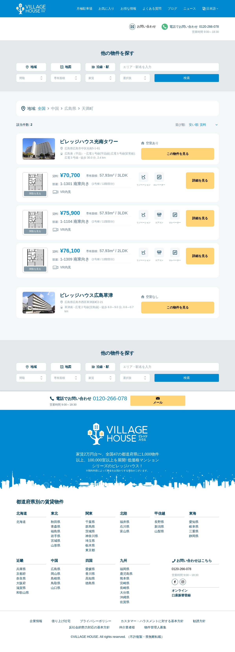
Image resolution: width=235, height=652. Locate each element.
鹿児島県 (126, 573)
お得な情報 (128, 8)
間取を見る (35, 193)
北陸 (123, 513)
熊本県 (124, 578)
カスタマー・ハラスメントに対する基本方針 (152, 621)
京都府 (21, 573)
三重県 (193, 531)
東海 (192, 513)
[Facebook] (175, 582)
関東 (88, 513)
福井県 (124, 521)
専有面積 (66, 78)
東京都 (90, 550)
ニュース (189, 8)
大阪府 (21, 583)
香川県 (90, 573)
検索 (187, 78)
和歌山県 (22, 592)
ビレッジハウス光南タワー (89, 141)
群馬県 (90, 526)
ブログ (172, 8)
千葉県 (90, 521)
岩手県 (55, 536)
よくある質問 (152, 8)
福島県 (55, 531)
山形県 (55, 545)
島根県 (55, 578)
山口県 (55, 588)
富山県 (124, 531)
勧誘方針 (199, 621)
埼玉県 (90, 540)
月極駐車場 (84, 8)
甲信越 (160, 513)
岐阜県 (193, 526)
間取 (31, 78)
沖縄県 (124, 597)
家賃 (100, 78)
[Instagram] (183, 582)
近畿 (19, 561)
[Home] (117, 433)
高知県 (90, 578)
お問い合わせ (146, 26)
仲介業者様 (127, 627)
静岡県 (193, 536)
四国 (88, 561)
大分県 (124, 592)
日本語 (211, 8)
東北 (54, 513)
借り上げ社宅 (61, 621)
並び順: (180, 124)
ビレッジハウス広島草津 (86, 295)
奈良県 (21, 578)
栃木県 (90, 545)
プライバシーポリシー (95, 621)
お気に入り (106, 8)
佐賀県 (124, 602)
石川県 (124, 526)
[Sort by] (204, 124)
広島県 (55, 569)
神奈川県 (91, 536)
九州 (123, 561)
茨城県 (90, 531)
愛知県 (193, 521)
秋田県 (55, 521)
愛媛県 (90, 569)
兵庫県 (21, 569)
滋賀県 (21, 588)
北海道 (21, 513)
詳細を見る (200, 180)
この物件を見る (178, 153)
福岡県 (124, 569)
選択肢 (135, 78)
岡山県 (55, 573)
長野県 (159, 521)
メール (158, 402)
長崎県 (124, 588)
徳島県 (90, 583)
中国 (54, 561)
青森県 (55, 526)
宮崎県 (124, 583)
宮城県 (55, 540)
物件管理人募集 (155, 627)
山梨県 (159, 531)
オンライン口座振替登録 (181, 593)
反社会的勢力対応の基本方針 (89, 627)
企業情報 (36, 621)
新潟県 (159, 526)
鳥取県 (55, 583)
